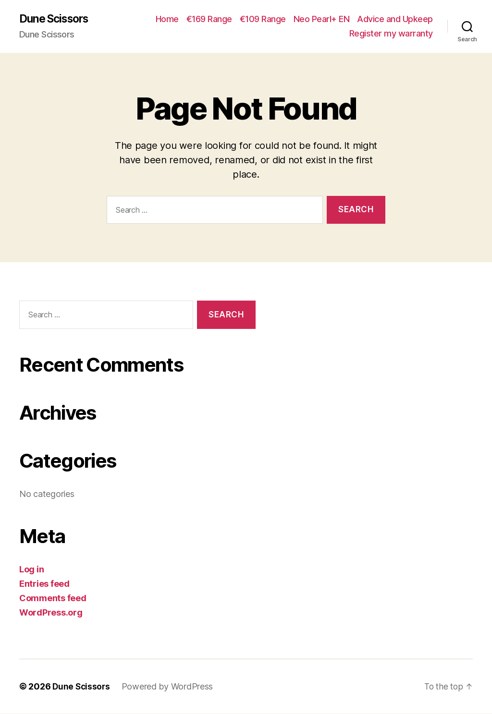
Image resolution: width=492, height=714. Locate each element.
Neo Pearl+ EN (322, 19)
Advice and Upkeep (395, 19)
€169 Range (209, 19)
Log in (31, 570)
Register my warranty (391, 34)
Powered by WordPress (169, 687)
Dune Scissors (57, 19)
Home (167, 19)
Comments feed (52, 598)
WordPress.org (51, 613)
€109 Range (263, 19)
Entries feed (44, 584)
